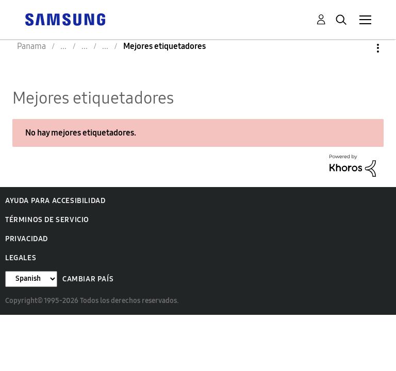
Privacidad (26, 238)
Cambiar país (87, 279)
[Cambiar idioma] (31, 279)
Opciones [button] (360, 48)
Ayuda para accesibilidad (55, 200)
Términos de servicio (47, 219)
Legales (20, 258)
